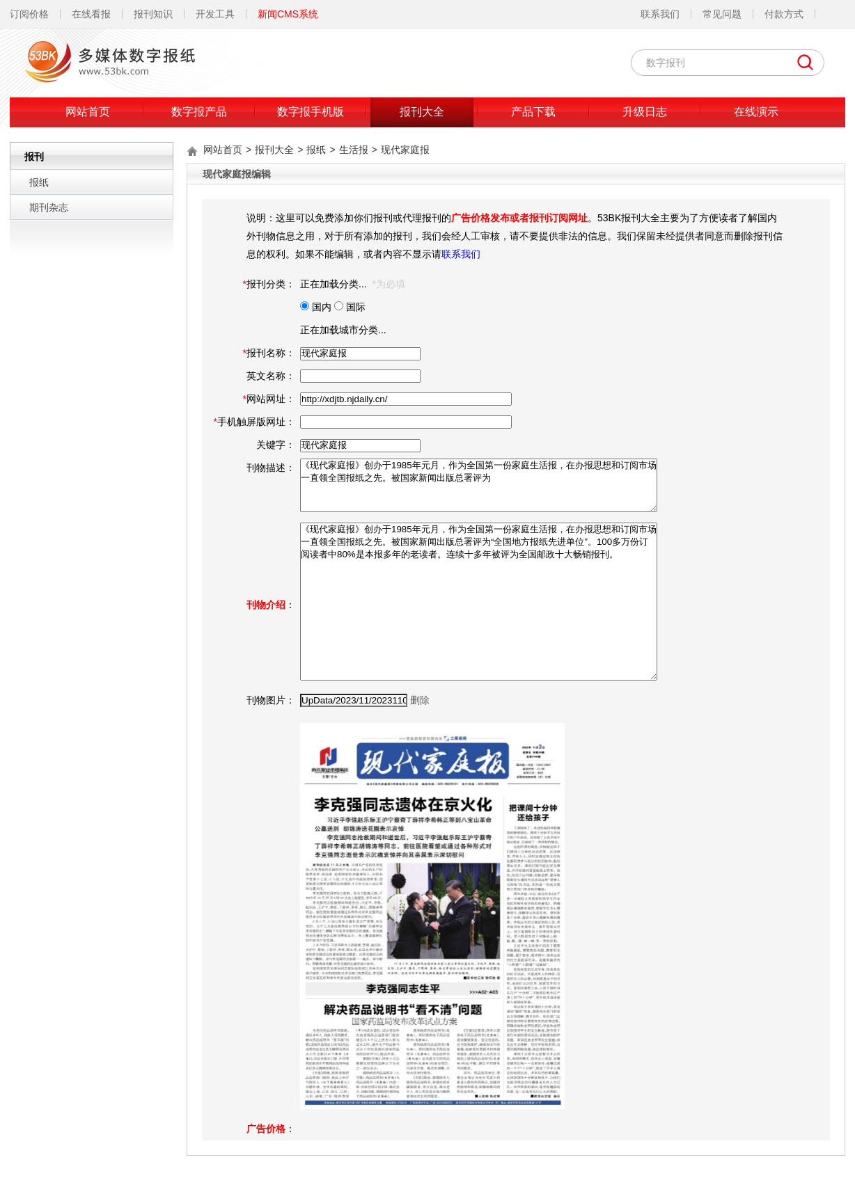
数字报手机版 (310, 112)
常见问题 (722, 13)
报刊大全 (422, 112)
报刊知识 (153, 13)
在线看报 (91, 13)
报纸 (39, 182)
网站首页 (87, 112)
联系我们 (660, 13)
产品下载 (533, 112)
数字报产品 (199, 112)
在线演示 (756, 112)
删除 (420, 700)
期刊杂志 (48, 207)
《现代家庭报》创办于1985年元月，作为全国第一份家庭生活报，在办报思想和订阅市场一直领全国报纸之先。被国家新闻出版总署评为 (478, 485)
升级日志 (644, 112)
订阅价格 (29, 13)
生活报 (353, 149)
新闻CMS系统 (288, 13)
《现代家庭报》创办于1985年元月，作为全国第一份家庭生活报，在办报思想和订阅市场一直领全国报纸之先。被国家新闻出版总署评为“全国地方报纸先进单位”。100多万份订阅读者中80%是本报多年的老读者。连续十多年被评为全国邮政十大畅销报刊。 (478, 602)
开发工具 (215, 13)
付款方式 (783, 13)
